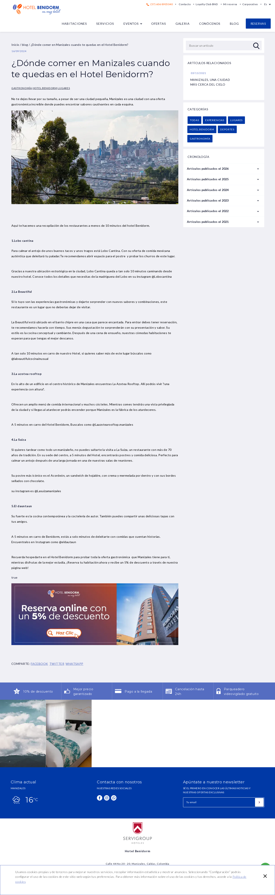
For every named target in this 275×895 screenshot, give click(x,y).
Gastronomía (21, 88)
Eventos (131, 23)
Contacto (185, 4)
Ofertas (158, 23)
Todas (194, 120)
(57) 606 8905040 (160, 4)
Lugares (64, 88)
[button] (265, 876)
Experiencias (214, 120)
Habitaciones (74, 23)
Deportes (227, 129)
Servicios (105, 23)
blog (25, 44)
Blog (234, 23)
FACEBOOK (39, 663)
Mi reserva (230, 4)
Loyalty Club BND (207, 4)
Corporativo (250, 4)
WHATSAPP (74, 663)
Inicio (15, 44)
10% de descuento (38, 691)
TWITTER (56, 663)
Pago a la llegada (138, 691)
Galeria (183, 23)
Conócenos (210, 23)
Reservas (258, 23)
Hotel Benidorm (45, 88)
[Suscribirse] (259, 802)
